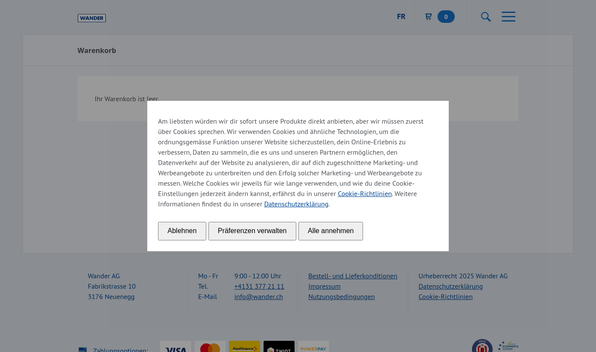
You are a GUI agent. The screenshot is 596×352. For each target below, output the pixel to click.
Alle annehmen (331, 230)
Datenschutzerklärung (296, 203)
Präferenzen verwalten (252, 230)
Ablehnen (182, 230)
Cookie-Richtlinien (365, 193)
